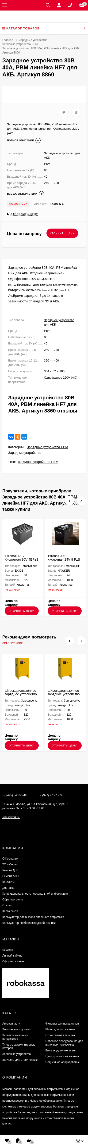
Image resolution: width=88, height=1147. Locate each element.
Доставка (8, 887)
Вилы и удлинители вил (61, 1050)
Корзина (7, 949)
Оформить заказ (13, 961)
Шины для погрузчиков (60, 1029)
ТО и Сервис (10, 864)
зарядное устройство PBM (38, 462)
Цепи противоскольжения (62, 1056)
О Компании (10, 858)
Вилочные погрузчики (16, 1029)
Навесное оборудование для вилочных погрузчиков (64, 1042)
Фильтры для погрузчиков (62, 1023)
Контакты (8, 882)
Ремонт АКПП (11, 876)
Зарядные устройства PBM (47, 447)
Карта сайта (10, 911)
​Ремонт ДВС (10, 870)
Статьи (6, 905)
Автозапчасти (11, 1023)
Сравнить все (16, 643)
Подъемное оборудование (63, 1062)
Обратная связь (12, 899)
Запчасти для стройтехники (20, 1059)
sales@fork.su (11, 817)
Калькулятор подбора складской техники (29, 923)
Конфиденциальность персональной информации (35, 893)
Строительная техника (60, 1035)
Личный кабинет (12, 955)
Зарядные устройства (24, 453)
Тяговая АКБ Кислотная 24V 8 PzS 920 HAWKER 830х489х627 (64, 561)
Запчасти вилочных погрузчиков (15, 1037)
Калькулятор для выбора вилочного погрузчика (33, 917)
